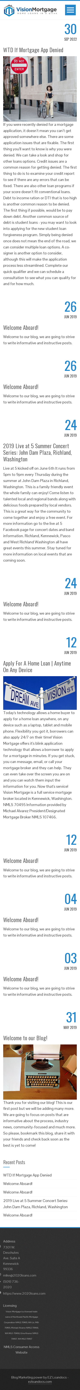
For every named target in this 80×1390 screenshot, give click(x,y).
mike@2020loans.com (19, 1275)
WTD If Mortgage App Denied (33, 50)
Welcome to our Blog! (25, 1038)
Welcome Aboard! (21, 327)
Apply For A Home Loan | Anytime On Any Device (37, 666)
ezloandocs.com (40, 1381)
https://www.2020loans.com (24, 1293)
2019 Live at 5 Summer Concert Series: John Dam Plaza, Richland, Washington (37, 452)
